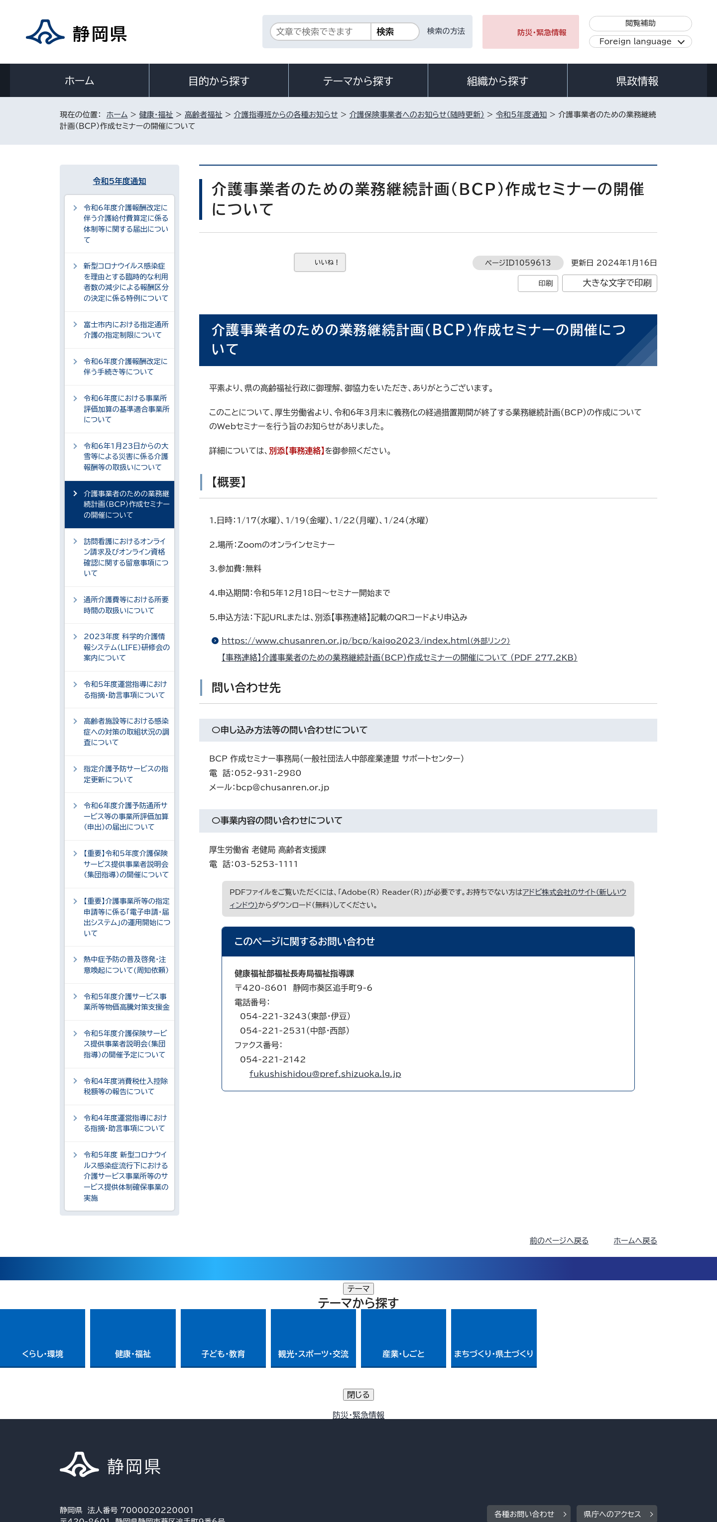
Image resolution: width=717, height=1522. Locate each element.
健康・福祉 (156, 114)
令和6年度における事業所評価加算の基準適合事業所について (127, 408)
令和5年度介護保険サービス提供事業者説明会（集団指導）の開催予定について (125, 1044)
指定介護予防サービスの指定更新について (126, 774)
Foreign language (635, 41)
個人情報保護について (217, 1437)
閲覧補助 (640, 23)
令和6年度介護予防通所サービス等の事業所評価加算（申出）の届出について (126, 816)
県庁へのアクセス (612, 1375)
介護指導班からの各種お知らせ (286, 114)
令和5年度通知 (521, 114)
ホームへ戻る (635, 1240)
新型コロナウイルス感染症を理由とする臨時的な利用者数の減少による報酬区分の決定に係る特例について (126, 282)
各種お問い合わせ (524, 1375)
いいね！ (327, 262)
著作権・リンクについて (106, 1437)
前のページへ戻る (559, 1240)
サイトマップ (610, 1437)
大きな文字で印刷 (617, 283)
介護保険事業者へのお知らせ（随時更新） (417, 114)
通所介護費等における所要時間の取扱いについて (126, 605)
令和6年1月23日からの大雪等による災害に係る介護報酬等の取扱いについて (126, 456)
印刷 (545, 283)
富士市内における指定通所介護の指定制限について (126, 330)
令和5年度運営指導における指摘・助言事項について (125, 689)
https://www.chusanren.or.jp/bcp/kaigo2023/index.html (370, 641)
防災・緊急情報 (542, 32)
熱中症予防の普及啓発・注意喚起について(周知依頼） (126, 964)
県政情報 (637, 81)
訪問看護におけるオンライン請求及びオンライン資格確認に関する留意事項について (126, 557)
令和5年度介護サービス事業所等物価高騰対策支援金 (127, 1002)
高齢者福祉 (204, 114)
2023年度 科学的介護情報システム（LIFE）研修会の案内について (127, 647)
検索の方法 (446, 31)
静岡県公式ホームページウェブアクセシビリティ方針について (391, 1437)
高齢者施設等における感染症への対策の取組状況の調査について (126, 731)
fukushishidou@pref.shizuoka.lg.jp (325, 1074)
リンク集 (541, 1437)
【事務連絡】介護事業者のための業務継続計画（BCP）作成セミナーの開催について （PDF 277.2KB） (404, 658)
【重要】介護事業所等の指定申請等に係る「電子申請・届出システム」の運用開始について (127, 917)
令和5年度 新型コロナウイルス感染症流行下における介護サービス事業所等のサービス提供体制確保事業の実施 (126, 1176)
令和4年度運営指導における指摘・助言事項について (125, 1123)
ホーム (80, 80)
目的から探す (219, 81)
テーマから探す (358, 81)
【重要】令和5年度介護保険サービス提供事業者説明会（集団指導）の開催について (126, 864)
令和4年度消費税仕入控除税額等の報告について (126, 1086)
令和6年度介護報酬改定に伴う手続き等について (126, 367)
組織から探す (498, 81)
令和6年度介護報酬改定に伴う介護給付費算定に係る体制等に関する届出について (126, 224)
